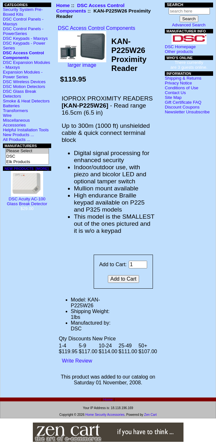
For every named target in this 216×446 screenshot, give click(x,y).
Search (175, 5)
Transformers (15, 110)
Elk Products (27, 162)
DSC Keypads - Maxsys (25, 38)
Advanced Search (188, 24)
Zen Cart (150, 414)
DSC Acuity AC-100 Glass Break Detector (27, 199)
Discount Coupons (182, 107)
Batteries (11, 105)
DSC (27, 156)
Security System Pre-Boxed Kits (23, 12)
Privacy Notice (178, 83)
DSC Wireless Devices (24, 81)
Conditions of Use (181, 87)
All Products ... (16, 139)
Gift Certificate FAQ (183, 102)
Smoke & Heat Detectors (26, 101)
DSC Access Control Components (96, 28)
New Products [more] (27, 169)
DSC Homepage (180, 46)
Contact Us (175, 92)
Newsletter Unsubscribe (187, 111)
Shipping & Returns (183, 78)
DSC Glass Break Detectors (19, 94)
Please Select (27, 151)
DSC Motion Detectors (24, 86)
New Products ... (18, 134)
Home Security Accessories (105, 414)
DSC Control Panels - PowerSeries (23, 31)
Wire (7, 115)
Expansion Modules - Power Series (22, 74)
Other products (179, 51)
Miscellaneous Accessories (16, 122)
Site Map (173, 97)
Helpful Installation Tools (26, 129)
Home (63, 5)
